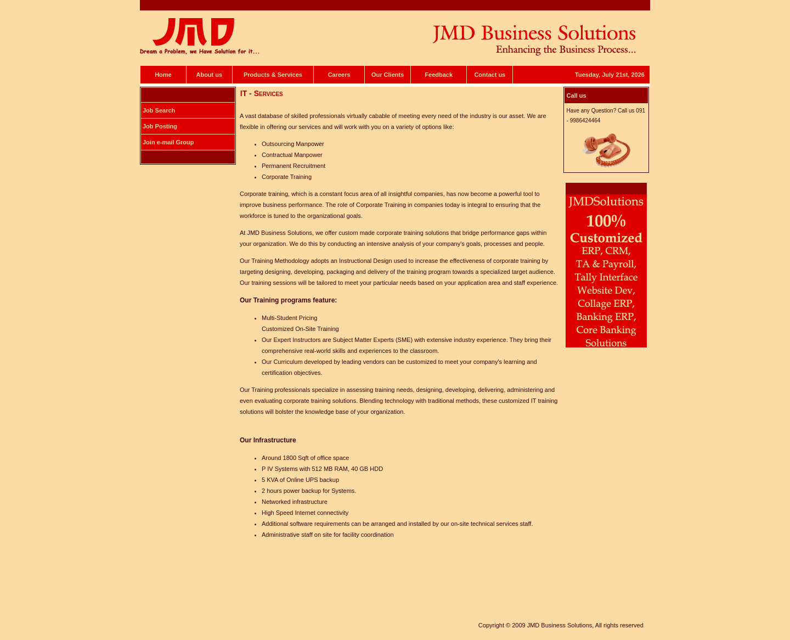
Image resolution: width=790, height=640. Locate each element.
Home (163, 74)
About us (209, 74)
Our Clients (387, 74)
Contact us (489, 74)
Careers (339, 74)
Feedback (439, 74)
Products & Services (273, 74)
